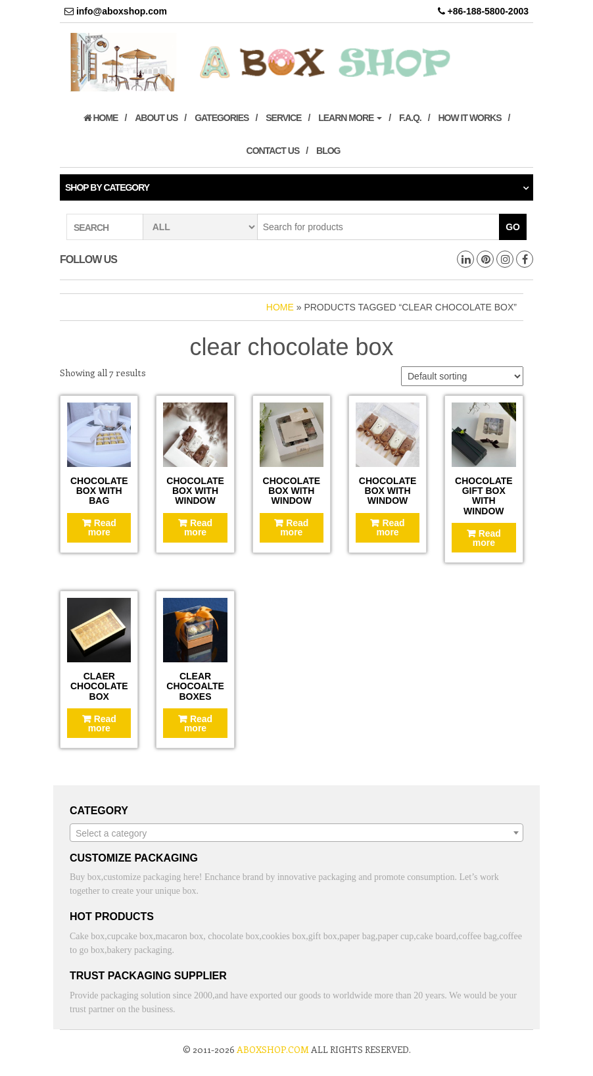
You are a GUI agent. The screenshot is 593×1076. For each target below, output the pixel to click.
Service (283, 117)
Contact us (273, 150)
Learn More (350, 117)
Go (513, 227)
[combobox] (296, 832)
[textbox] (296, 833)
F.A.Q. (410, 117)
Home (100, 117)
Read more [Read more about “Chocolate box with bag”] (102, 527)
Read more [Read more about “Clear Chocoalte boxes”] (198, 723)
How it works (469, 117)
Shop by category (107, 187)
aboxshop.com (273, 1049)
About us (156, 117)
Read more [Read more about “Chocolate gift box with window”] (487, 538)
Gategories (222, 117)
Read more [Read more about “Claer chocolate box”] (102, 723)
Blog (328, 150)
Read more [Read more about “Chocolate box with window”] (198, 527)
